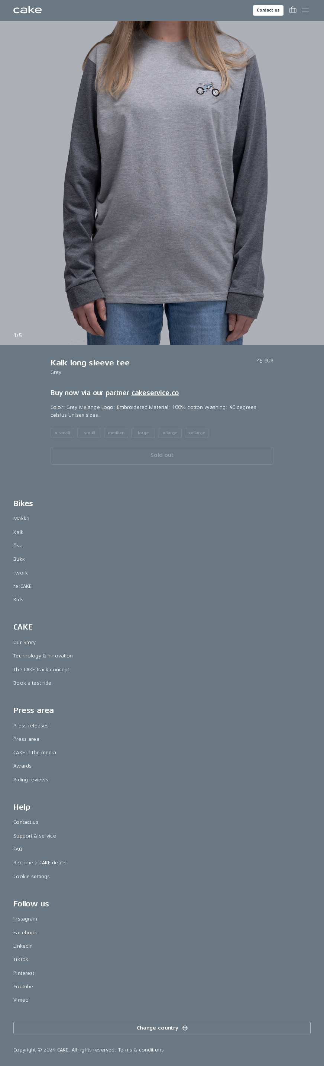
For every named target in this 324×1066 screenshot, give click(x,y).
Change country (163, 1028)
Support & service (34, 836)
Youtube (23, 986)
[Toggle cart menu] (292, 10)
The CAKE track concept (41, 669)
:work (20, 573)
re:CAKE (22, 586)
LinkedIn (23, 946)
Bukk (19, 559)
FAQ (17, 849)
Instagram (25, 919)
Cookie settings (31, 876)
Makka (21, 518)
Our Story (24, 642)
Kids (18, 599)
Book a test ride (32, 683)
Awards (22, 766)
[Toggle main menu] (305, 10)
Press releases (31, 726)
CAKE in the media (34, 752)
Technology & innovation (43, 656)
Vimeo (21, 1000)
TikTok (20, 959)
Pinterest (23, 973)
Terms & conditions (141, 1050)
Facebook (25, 932)
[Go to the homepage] (27, 10)
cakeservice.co (155, 393)
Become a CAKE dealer (40, 862)
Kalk (18, 532)
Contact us (268, 10)
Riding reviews (30, 779)
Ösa (17, 545)
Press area (26, 739)
